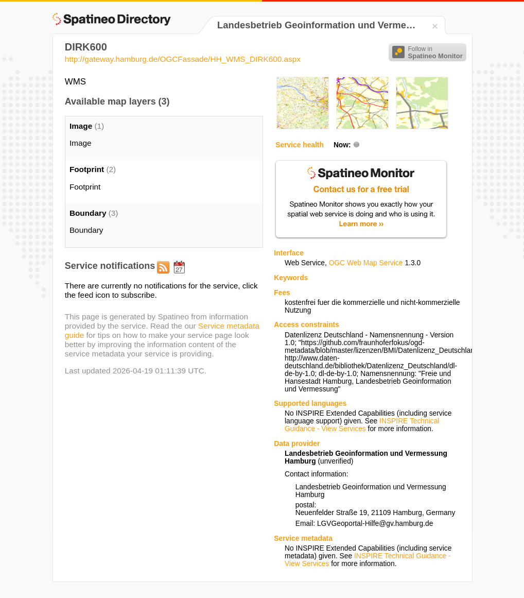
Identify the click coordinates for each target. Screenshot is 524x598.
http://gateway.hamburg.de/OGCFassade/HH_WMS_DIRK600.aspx (183, 59)
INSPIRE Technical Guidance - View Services (362, 425)
